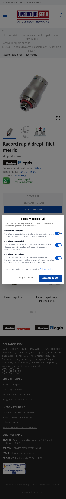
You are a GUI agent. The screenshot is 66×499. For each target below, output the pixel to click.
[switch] (58, 233)
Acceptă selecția (25, 277)
